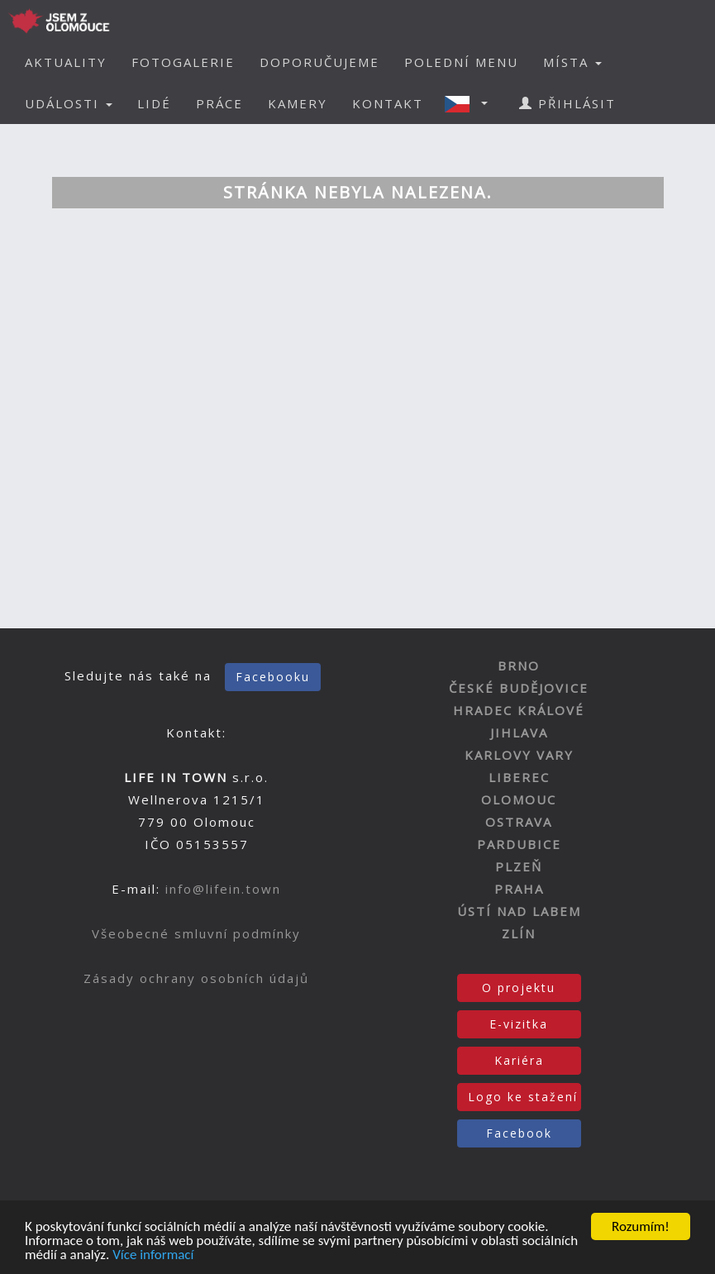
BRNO (519, 665)
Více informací (152, 1255)
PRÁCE (219, 103)
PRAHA (519, 888)
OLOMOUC (518, 799)
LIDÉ (154, 103)
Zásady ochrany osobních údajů (196, 978)
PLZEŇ (518, 866)
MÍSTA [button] (572, 62)
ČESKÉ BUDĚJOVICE (519, 688)
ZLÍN (519, 933)
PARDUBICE (519, 844)
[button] (471, 103)
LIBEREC (519, 777)
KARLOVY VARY (519, 755)
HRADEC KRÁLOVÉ (518, 710)
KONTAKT (387, 103)
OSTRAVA (518, 822)
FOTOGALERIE (183, 62)
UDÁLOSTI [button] (68, 103)
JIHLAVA (519, 732)
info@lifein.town (223, 888)
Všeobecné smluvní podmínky (196, 933)
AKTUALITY (66, 62)
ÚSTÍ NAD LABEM (519, 911)
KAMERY (297, 103)
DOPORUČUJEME (319, 62)
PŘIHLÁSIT (567, 103)
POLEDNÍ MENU (461, 62)
